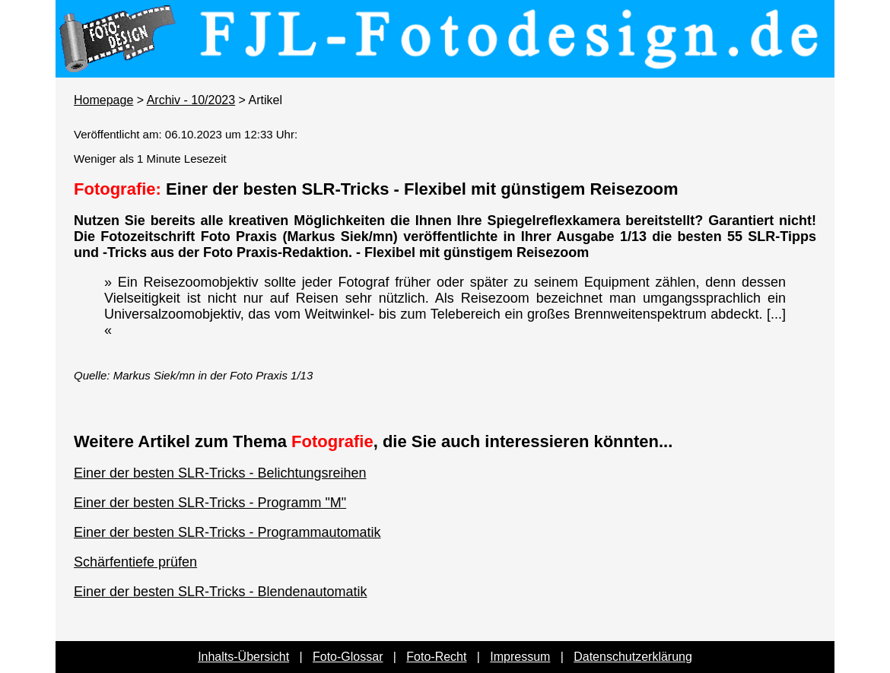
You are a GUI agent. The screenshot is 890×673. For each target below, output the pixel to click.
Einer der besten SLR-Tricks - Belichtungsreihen (220, 473)
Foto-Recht (436, 656)
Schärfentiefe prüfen (135, 562)
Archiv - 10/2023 (191, 100)
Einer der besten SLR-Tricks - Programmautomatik (227, 532)
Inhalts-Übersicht (243, 656)
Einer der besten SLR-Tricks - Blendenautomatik (220, 591)
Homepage (103, 100)
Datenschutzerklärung (633, 656)
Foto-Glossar (348, 656)
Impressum (520, 656)
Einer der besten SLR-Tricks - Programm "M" (210, 502)
